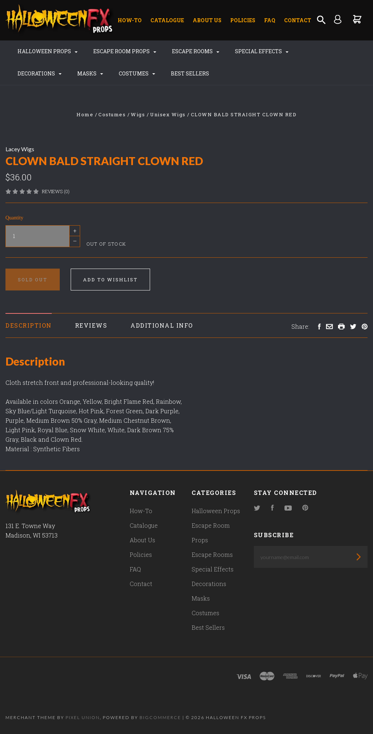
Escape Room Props (124, 51)
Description (28, 325)
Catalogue (167, 20)
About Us (207, 20)
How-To (130, 20)
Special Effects (261, 51)
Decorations (39, 73)
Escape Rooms (195, 51)
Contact (297, 20)
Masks (90, 73)
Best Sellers (190, 73)
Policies (242, 20)
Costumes (137, 73)
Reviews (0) (56, 191)
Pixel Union (83, 717)
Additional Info (161, 325)
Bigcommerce (160, 717)
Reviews (91, 325)
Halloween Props (47, 51)
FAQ (269, 20)
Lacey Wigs (19, 148)
